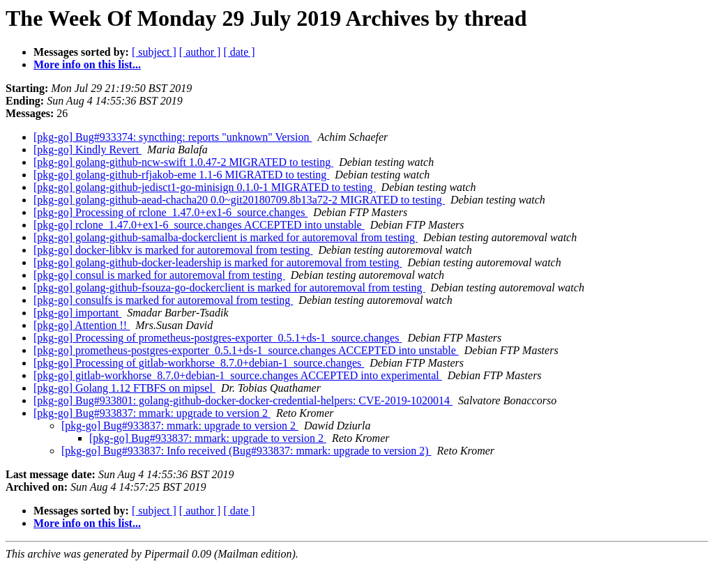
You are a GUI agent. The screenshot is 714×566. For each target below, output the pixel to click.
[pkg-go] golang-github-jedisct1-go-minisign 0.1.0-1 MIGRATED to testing (204, 187)
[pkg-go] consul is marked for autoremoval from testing (159, 275)
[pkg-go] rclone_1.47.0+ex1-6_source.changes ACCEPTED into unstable (199, 225)
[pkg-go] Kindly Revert (87, 149)
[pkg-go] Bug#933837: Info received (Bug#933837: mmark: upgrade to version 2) (246, 451)
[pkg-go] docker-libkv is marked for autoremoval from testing (172, 250)
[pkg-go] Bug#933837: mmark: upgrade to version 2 (152, 413)
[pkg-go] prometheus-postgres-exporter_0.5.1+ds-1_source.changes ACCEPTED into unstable (246, 350)
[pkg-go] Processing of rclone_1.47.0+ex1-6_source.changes (170, 212)
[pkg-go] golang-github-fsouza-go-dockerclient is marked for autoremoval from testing (229, 287)
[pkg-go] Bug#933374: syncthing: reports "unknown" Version (172, 137)
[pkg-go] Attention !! (81, 325)
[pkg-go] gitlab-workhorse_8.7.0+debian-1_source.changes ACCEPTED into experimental (237, 375)
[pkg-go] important (77, 313)
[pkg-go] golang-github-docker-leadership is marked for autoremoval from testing (217, 262)
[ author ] (200, 52)
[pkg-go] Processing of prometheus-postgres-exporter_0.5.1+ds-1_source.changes (217, 338)
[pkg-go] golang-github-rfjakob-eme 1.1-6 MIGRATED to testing (181, 175)
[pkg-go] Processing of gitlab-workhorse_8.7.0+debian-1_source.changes (198, 363)
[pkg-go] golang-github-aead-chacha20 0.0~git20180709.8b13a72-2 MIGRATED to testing (239, 200)
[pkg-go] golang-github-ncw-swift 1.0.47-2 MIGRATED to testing (183, 162)
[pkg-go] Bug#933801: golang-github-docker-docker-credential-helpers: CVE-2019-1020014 (243, 400)
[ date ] (239, 52)
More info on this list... (87, 64)
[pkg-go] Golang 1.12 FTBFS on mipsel (124, 388)
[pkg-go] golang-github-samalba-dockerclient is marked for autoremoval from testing (225, 237)
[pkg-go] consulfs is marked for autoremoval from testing (163, 300)
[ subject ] (154, 52)
